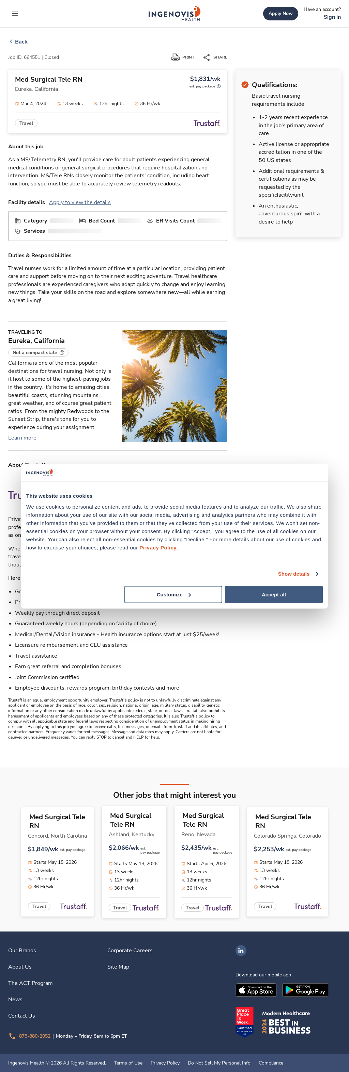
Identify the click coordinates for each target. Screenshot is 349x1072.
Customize (174, 594)
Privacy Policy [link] (165, 1063)
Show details (294, 574)
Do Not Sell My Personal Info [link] (219, 1063)
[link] (174, 13)
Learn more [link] (22, 438)
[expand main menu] (15, 13)
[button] (38, 352)
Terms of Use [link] (128, 1063)
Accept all (274, 594)
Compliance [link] (271, 1063)
